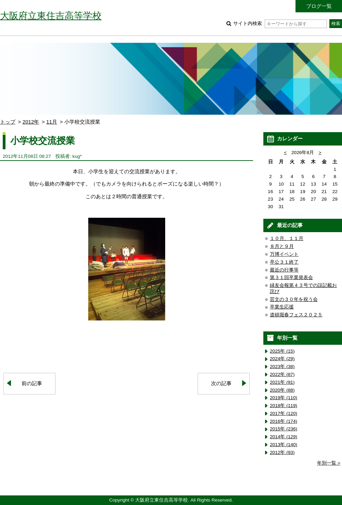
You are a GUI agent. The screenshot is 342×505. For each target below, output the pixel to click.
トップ (7, 122)
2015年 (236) (283, 428)
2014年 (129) (283, 436)
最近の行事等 (284, 270)
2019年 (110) (283, 397)
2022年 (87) (282, 374)
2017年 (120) (283, 413)
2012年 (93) (282, 452)
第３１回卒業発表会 (291, 277)
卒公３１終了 (284, 262)
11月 (51, 122)
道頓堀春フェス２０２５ (296, 314)
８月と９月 (282, 246)
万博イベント (284, 254)
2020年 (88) (282, 390)
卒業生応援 (282, 307)
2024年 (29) (282, 358)
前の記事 (32, 383)
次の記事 (221, 383)
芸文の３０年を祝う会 (294, 299)
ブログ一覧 (319, 6)
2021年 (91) (282, 382)
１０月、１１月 (286, 238)
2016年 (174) (283, 421)
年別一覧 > (328, 463)
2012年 (31, 122)
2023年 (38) (282, 366)
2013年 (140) (283, 444)
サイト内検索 (280, 23)
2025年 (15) (282, 351)
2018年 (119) (283, 405)
